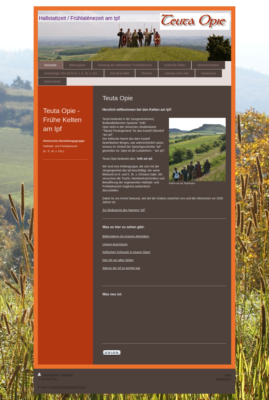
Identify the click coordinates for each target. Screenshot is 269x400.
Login (227, 374)
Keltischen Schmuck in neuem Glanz (126, 252)
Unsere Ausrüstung (114, 244)
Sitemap (67, 374)
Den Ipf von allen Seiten (118, 260)
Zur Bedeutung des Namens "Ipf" (123, 210)
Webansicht (223, 379)
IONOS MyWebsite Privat (69, 387)
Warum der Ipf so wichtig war (121, 268)
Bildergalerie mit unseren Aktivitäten (125, 236)
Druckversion (49, 374)
